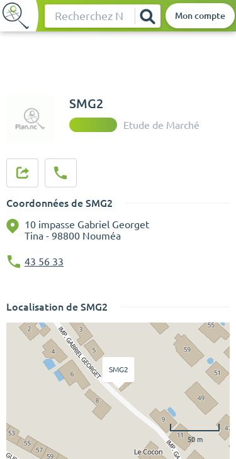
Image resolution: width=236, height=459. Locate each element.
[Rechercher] (147, 16)
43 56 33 (44, 261)
